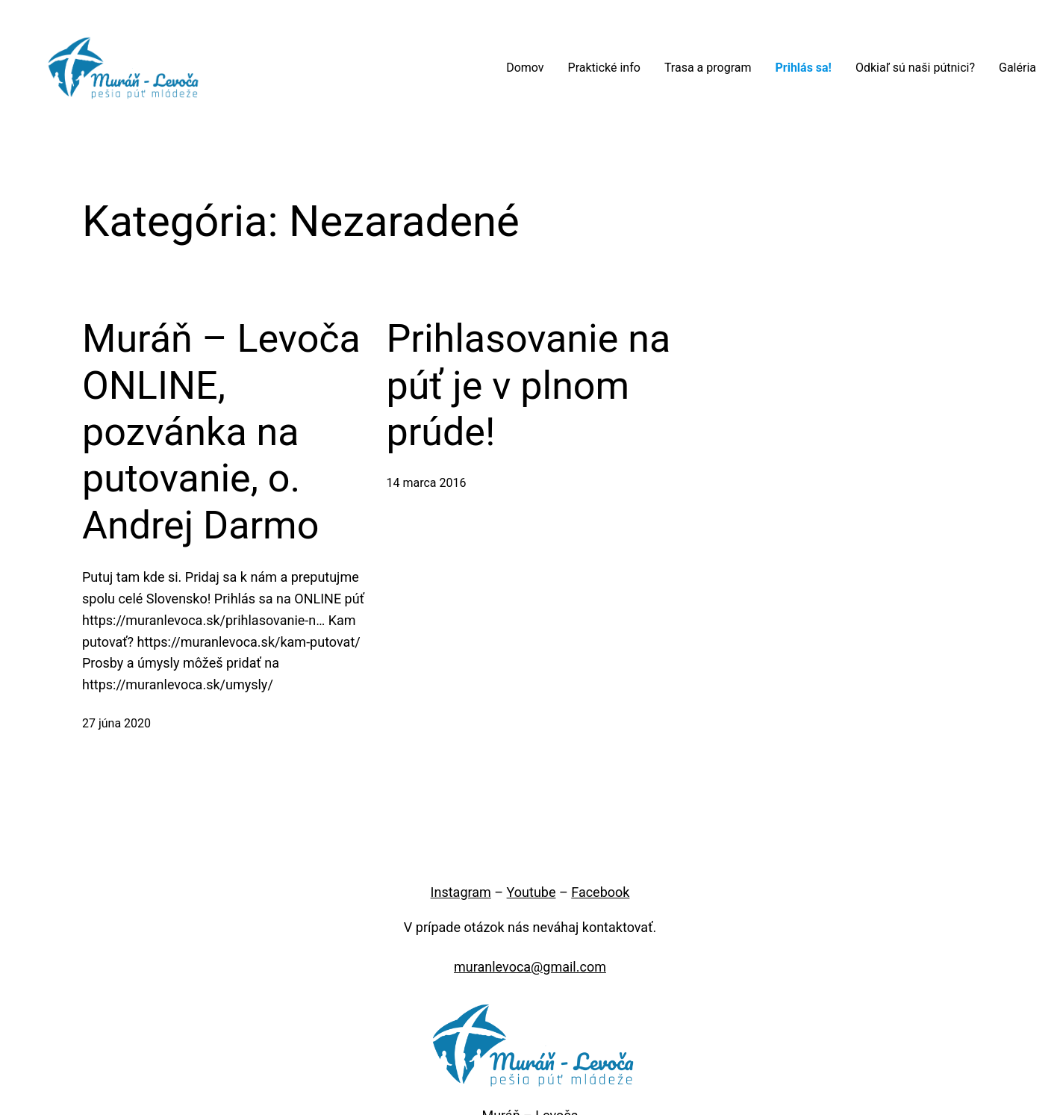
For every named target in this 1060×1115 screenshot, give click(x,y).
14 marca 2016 (427, 483)
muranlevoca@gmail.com (530, 967)
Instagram (461, 892)
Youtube (531, 892)
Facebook (600, 892)
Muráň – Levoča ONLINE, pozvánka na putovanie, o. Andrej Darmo (221, 432)
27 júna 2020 (116, 723)
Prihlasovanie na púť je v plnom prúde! (529, 385)
